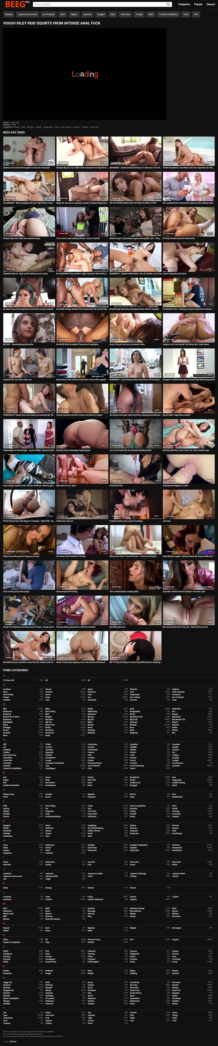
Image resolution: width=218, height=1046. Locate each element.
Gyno (90, 836)
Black (5, 725)
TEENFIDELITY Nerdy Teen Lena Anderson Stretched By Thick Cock (29, 415)
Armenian (176, 694)
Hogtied (133, 848)
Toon (5, 1021)
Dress (90, 785)
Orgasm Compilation (12, 942)
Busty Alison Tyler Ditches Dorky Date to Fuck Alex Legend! (81, 380)
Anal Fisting (8, 694)
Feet (89, 808)
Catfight (133, 747)
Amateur (49, 692)
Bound (6, 730)
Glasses (175, 828)
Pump (132, 962)
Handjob (91, 845)
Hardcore (176, 845)
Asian (47, 697)
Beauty (175, 714)
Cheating (49, 750)
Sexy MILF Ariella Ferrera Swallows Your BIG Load (184, 591)
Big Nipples (8, 722)
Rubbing (133, 973)
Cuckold (6, 766)
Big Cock (133, 719)
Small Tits (94, 127)
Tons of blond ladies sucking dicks (124, 591)
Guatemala (7, 836)
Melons (48, 914)
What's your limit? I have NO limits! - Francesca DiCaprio (133, 556)
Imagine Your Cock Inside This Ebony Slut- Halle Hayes (186, 344)
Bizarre (175, 722)
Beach (132, 714)
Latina (90, 897)
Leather (175, 897)
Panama (133, 951)
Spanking (49, 996)
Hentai (48, 848)
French (6, 816)
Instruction (125, 14)
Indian (5, 862)
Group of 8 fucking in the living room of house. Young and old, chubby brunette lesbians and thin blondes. (29, 627)
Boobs (48, 727)
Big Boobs (176, 717)
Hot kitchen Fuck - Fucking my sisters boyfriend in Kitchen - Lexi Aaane (189, 309)
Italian (174, 865)
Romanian (7, 973)
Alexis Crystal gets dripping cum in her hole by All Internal (80, 662)
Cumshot (176, 766)
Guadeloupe (177, 833)
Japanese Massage (138, 873)
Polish (132, 956)
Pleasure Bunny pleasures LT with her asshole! (75, 627)
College (175, 755)
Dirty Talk (92, 780)
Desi (174, 777)
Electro (133, 794)
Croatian (133, 763)
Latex (47, 897)
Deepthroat (134, 777)
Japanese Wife (51, 876)
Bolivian (175, 725)
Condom (91, 758)
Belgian (48, 717)
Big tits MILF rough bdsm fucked (176, 415)
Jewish (175, 876)
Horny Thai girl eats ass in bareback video (127, 344)
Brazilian (91, 730)
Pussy (174, 962)
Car (4, 747)
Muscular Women (52, 919)
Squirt (174, 996)
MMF (47, 908)
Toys (132, 1021)
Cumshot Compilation (168, 14)
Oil (46, 939)
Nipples (74, 14)
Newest (211, 4)
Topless (48, 1021)
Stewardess (135, 998)
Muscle (6, 919)
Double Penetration (11, 785)
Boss (132, 727)
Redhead (49, 971)
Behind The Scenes (11, 717)
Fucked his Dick (116, 486)
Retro (90, 971)
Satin (47, 982)
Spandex (176, 993)
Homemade (177, 848)
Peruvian (91, 954)
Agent (90, 689)
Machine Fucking (137, 908)
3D (46, 680)
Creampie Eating (95, 763)
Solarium (49, 993)
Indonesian (50, 862)
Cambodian (92, 744)
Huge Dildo (134, 850)
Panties (175, 951)
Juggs (48, 879)
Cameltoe (134, 744)
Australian (92, 700)
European (92, 797)
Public (5, 962)
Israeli (132, 865)
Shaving (6, 988)
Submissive (135, 1001)
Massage (91, 911)
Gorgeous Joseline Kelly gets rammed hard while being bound (189, 380)
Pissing (48, 956)
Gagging (6, 825)
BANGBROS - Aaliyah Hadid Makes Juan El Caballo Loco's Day (136, 274)
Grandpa (6, 833)
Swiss (132, 1004)
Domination (50, 783)
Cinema (91, 752)
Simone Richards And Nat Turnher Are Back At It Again (79, 415)
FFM (196, 14)
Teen (5, 1015)
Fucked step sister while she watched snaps (21, 238)
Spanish (6, 996)
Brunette (6, 733)
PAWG (5, 951)
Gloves (48, 831)
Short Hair (134, 988)
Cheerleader (93, 750)
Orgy (47, 942)
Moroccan (176, 916)
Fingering (49, 811)
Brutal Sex (49, 733)
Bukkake (91, 733)
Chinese (175, 750)
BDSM (90, 709)
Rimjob (16, 127)
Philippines (134, 954)
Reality (6, 971)
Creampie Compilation (54, 763)
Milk (5, 916)
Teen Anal (49, 1015)
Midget (133, 914)
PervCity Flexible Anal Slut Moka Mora (179, 238)
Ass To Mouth (48, 14)
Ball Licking (50, 711)
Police (90, 956)
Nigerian (91, 928)
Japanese (87, 14)
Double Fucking (178, 783)
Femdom (133, 808)
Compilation (50, 758)
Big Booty (7, 719)
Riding (132, 971)
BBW (47, 709)
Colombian (7, 758)
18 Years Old (8, 680)
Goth (174, 831)
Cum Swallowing (137, 766)
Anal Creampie (178, 692)
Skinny (48, 990)
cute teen (167, 521)
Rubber (91, 973)
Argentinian (135, 694)
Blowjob (8, 14)
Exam (132, 797)
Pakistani (91, 951)
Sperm (90, 996)
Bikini (90, 722)
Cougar (48, 760)
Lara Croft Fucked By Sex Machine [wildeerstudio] (130, 450)
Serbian (91, 985)
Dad (4, 777)
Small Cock (134, 990)
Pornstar (6, 959)
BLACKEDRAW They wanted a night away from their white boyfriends (82, 274)
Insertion (91, 862)
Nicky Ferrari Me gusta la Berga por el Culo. (21, 556)
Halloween (49, 845)
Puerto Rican (50, 962)
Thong (175, 1015)
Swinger (91, 1004)
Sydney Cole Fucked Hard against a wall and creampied (26, 168)
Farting (6, 808)
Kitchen (91, 888)
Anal (23, 127)
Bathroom (92, 714)
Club (90, 755)
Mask (47, 911)
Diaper (6, 780)
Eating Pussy (8, 794)
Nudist (6, 931)
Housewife (92, 850)
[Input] (102, 4)
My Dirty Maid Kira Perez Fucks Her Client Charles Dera (186, 450)
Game (47, 825)
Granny (48, 833)
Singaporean (8, 990)
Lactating (7, 897)
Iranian (48, 865)
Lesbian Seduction (95, 899)
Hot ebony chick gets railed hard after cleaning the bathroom (135, 415)
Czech (132, 768)
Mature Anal (8, 914)
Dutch (174, 785)
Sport (62, 14)
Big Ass (91, 717)
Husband (49, 853)
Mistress (49, 916)
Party (186, 14)
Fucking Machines (53, 816)
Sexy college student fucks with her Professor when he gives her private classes (29, 486)
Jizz (5, 879)
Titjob (132, 1018)
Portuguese (50, 959)
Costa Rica (7, 760)
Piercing (6, 956)
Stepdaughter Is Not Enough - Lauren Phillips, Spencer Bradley (29, 450)
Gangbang (92, 825)
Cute (90, 768)
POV (47, 951)
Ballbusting (92, 711)
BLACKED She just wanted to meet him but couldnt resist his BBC (29, 662)
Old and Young (94, 939)
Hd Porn (13, 1042)
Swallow (175, 1001)
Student (91, 1001)
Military (175, 914)
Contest (133, 758)
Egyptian (91, 794)
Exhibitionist (177, 797)
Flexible (6, 814)
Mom (90, 916)
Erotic (5, 797)
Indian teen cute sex (64, 521)
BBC (5, 709)
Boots (90, 727)
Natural (6, 928)
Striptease (49, 1001)
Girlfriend (49, 828)
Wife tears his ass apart (66, 486)
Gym (47, 836)
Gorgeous (134, 831)
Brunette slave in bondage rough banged (73, 450)
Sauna (90, 982)
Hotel (47, 850)
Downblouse (50, 785)
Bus (173, 733)
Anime (48, 694)
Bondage (7, 727)
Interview (7, 865)
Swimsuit (49, 1004)
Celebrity (7, 750)
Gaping (133, 825)
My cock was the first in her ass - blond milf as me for (185, 627)
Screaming (134, 982)
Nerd (47, 928)
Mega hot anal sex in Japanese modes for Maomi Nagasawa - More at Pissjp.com (82, 203)
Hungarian (7, 853)
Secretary (176, 982)
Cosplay (139, 14)
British (175, 730)
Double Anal (135, 783)
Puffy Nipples (93, 962)
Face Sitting (50, 806)
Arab (90, 694)
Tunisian (6, 1023)
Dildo (47, 780)
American (92, 692)
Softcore (6, 993)
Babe (132, 709)
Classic (133, 752)
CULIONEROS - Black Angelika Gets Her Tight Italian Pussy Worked (29, 203)
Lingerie (133, 899)
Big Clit (91, 719)
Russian (175, 973)
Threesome (8, 1018)
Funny (132, 816)
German (175, 825)
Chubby (6, 752)
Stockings (176, 998)
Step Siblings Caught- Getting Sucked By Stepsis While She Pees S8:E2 (189, 556)
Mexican (91, 914)
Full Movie (92, 816)
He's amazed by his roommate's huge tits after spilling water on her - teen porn (189, 203)
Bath (47, 714)
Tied (47, 1018)
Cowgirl (175, 760)
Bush (5, 735)
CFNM (48, 744)
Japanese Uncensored (27, 14)
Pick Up (175, 954)
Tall (4, 1013)
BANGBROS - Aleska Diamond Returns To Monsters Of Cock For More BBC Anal (136, 168)
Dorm (90, 783)
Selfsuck (49, 985)
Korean (133, 888)
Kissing (48, 888)
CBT (5, 744)
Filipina (6, 811)
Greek (90, 833)
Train (174, 1021)
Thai (132, 1015)
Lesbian (48, 899)
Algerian (175, 689)
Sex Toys (133, 985)
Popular (198, 4)
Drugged (101, 14)
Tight (90, 1018)
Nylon (151, 14)
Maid (174, 908)
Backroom (7, 711)
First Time (92, 811)
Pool (174, 956)
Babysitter (176, 709)
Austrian (133, 700)
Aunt (47, 700)
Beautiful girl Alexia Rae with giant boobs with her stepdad (134, 309)
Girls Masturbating (95, 828)
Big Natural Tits (178, 719)
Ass (89, 697)
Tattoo (48, 1013)
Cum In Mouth (94, 766)
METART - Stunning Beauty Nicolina (18, 344)
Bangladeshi (135, 711)
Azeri (174, 700)
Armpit (6, 697)
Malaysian (7, 911)
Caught (175, 747)
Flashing (175, 811)
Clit (173, 752)
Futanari (175, 816)
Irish (89, 865)
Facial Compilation (138, 806)
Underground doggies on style (175, 486)
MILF (112, 14)
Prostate (133, 959)
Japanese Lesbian (95, 873)
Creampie (7, 763)
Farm (174, 806)
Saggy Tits (7, 982)
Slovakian (92, 990)
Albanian (133, 689)
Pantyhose (7, 954)
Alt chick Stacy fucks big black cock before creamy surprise (28, 309)
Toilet (174, 1018)
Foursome (176, 814)
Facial (90, 806)
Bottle (174, 727)
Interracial (176, 862)
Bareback (7, 714)
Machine (91, 908)
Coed (132, 755)
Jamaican (7, 873)
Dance (48, 777)
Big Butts (49, 719)
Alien (5, 692)
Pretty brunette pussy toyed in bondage (126, 521)
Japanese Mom (178, 873)
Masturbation (135, 911)
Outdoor (91, 942)
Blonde (91, 725)
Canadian (176, 744)
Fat (46, 808)
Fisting (133, 811)
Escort (48, 797)
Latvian (133, 897)
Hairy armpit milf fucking (66, 591)
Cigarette (49, 752)
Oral (131, 939)
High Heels (92, 848)
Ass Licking (66, 127)
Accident (7, 689)
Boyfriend (49, 730)
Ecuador (48, 794)
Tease (174, 1013)
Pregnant (91, 959)
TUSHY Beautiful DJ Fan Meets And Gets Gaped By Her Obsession (189, 168)
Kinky (5, 888)
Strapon (6, 1001)
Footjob (85, 127)
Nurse (47, 931)
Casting (91, 747)
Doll (4, 783)
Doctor (133, 780)
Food (47, 814)
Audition (6, 700)
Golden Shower (94, 831)
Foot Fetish (92, 814)
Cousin (133, 760)
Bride (132, 730)
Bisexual (133, 722)
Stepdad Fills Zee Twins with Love (17, 380)
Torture (91, 1021)
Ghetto (6, 828)
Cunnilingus (50, 768)
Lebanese (7, 899)
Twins (90, 1023)
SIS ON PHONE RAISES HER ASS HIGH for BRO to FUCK (133, 203)
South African (135, 993)
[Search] (168, 4)
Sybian (175, 1004)
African (48, 689)
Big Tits (48, 722)
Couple (91, 760)
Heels (5, 848)
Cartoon (48, 747)
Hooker (6, 850)
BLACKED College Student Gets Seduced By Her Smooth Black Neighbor (82, 309)
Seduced (6, 985)
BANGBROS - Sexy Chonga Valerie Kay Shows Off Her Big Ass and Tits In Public (136, 380)
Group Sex (134, 833)
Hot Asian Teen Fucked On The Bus (71, 556)
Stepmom (92, 998)
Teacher (133, 1013)
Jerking (133, 876)
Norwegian (176, 928)
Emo (174, 794)
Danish (90, 777)
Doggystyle (48, 127)
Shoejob (48, 988)
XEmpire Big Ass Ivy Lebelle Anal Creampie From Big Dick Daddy (82, 168)
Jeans (90, 876)
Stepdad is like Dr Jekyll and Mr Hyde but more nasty (25, 274)
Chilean (133, 750)
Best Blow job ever (117, 627)
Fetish (174, 808)
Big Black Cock (136, 717)
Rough (38, 127)
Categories (184, 4)
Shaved (175, 985)
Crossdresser (177, 763)
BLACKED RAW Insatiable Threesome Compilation (77, 344)
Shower (175, 988)
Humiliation (177, 850)
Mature (175, 911)
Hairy (57, 127)
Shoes (90, 988)
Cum (47, 766)
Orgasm (76, 127)
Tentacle (91, 1015)
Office (5, 939)
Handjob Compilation (139, 845)
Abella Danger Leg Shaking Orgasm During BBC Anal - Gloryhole (136, 238)
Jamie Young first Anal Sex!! (175, 274)
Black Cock (50, 725)
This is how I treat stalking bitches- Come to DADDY (78, 238)
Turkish (48, 1023)
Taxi (89, 1013)
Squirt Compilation (11, 998)
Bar (173, 711)
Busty (47, 735)
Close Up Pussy (9, 755)
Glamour (133, 828)
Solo (89, 993)
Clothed (48, 755)
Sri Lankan (49, 998)
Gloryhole (7, 831)
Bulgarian (134, 733)
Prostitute (176, 959)
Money (133, 916)
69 (89, 680)
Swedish (6, 1004)
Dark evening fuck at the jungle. (16, 591)
